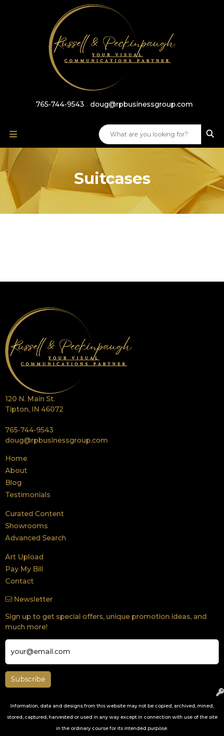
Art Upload (24, 557)
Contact (19, 581)
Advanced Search (35, 538)
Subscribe (28, 679)
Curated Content (34, 514)
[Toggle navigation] (13, 134)
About (16, 470)
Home (16, 458)
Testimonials (27, 495)
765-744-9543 (60, 104)
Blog (13, 483)
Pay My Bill (24, 569)
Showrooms (26, 526)
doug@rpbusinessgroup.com (141, 104)
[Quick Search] (150, 134)
